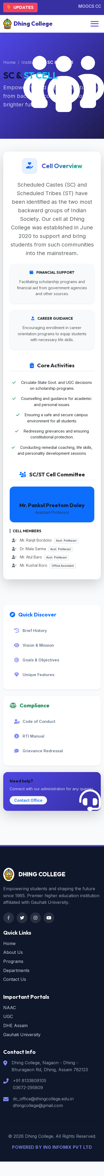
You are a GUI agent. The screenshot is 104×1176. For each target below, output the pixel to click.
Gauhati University (22, 1034)
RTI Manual (29, 736)
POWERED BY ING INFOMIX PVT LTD (52, 1147)
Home (9, 62)
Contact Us (14, 979)
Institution (31, 62)
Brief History (30, 630)
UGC (8, 1016)
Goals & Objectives (36, 660)
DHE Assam (15, 1025)
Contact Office (28, 800)
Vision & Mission (34, 645)
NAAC (9, 1007)
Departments (16, 970)
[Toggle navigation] (94, 24)
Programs (13, 961)
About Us (13, 952)
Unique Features (34, 674)
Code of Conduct (34, 721)
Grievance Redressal (38, 751)
